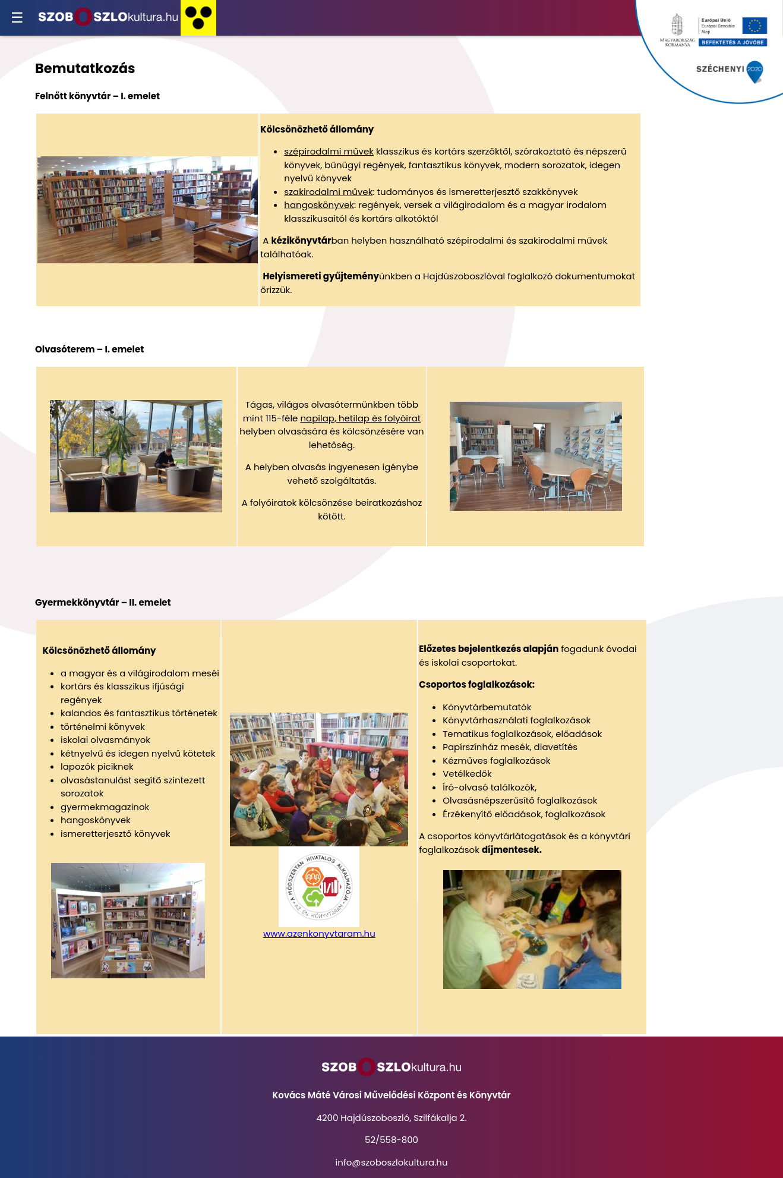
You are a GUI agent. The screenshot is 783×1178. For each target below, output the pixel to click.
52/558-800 (391, 1139)
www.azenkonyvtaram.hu (319, 933)
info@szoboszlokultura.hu (391, 1162)
